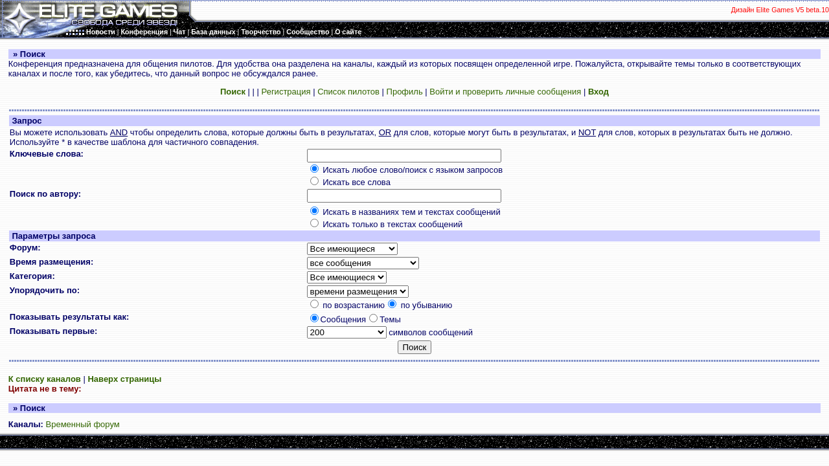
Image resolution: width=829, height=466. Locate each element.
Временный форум (83, 424)
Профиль (405, 91)
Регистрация (286, 91)
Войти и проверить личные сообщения (505, 91)
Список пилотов (348, 91)
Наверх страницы (124, 379)
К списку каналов (44, 379)
